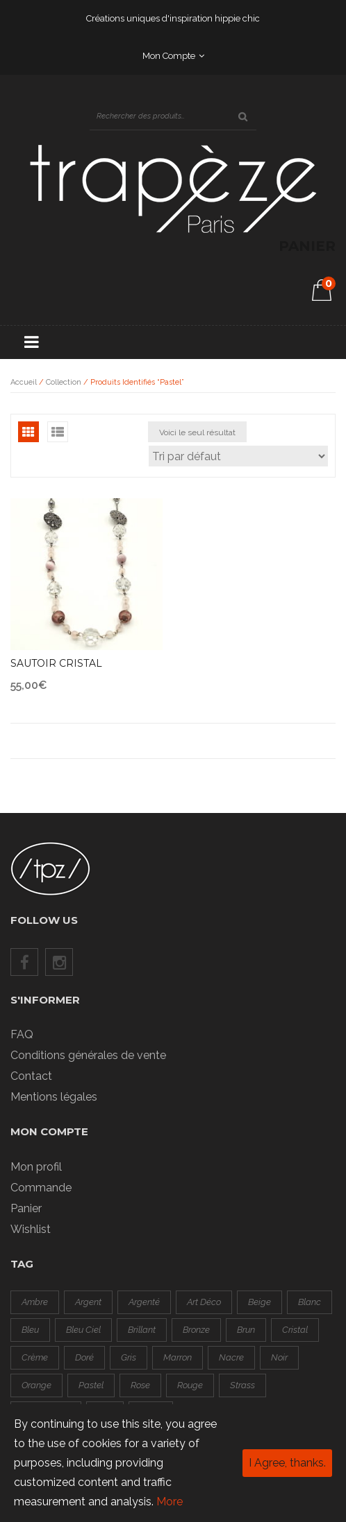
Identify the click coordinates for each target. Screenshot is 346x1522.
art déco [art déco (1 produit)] (204, 1302)
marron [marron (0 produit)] (177, 1357)
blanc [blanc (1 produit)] (309, 1302)
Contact (31, 1076)
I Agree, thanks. (287, 1462)
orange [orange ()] (36, 1385)
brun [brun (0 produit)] (246, 1329)
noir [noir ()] (279, 1357)
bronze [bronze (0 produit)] (196, 1329)
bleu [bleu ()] (30, 1329)
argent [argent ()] (88, 1302)
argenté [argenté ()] (144, 1302)
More (169, 1501)
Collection (63, 382)
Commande (41, 1187)
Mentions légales (53, 1096)
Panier (26, 1208)
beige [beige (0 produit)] (259, 1302)
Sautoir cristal (56, 663)
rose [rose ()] (140, 1385)
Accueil (23, 382)
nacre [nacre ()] (231, 1357)
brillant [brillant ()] (142, 1329)
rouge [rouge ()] (190, 1385)
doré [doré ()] (84, 1357)
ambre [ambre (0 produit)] (35, 1302)
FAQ (21, 1034)
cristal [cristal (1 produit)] (295, 1329)
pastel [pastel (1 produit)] (91, 1385)
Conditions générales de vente (88, 1055)
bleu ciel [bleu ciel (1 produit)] (83, 1329)
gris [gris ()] (128, 1357)
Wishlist (30, 1229)
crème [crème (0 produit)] (35, 1357)
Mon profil (36, 1166)
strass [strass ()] (242, 1385)
